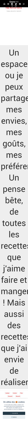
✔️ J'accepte (14, 413)
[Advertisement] (14, 30)
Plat (21, 393)
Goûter (7, 393)
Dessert (10, 396)
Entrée (15, 393)
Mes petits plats (14, 7)
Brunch (18, 396)
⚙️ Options (14, 417)
